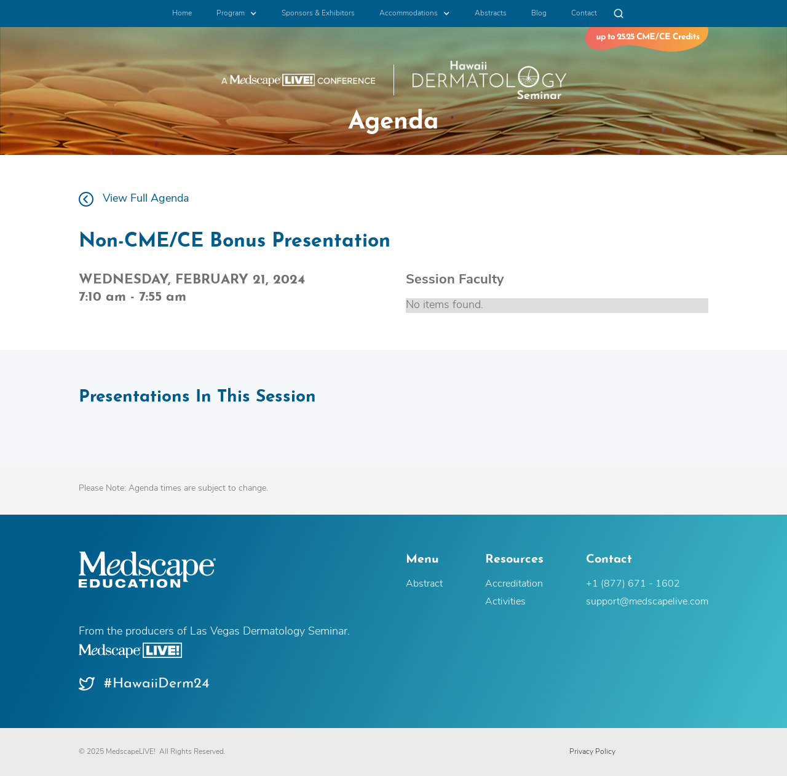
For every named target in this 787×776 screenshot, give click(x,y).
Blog (539, 13)
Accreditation (514, 584)
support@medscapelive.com (647, 602)
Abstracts (491, 13)
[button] (236, 13)
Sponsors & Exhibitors (318, 13)
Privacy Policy (592, 752)
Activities (505, 602)
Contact (584, 13)
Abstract (424, 584)
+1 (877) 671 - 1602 (633, 584)
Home (182, 13)
